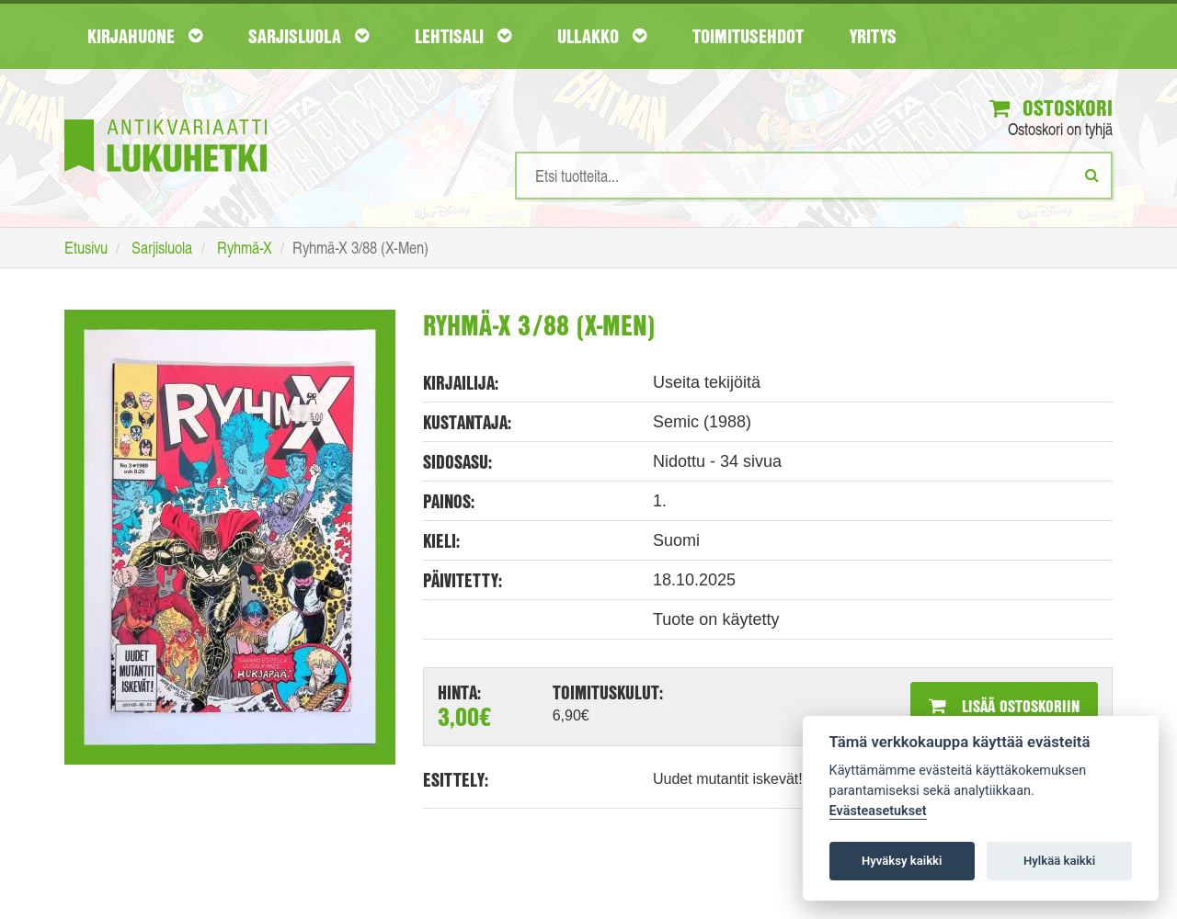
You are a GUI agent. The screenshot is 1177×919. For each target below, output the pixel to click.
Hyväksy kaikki (902, 861)
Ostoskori (1051, 107)
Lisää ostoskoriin (1004, 706)
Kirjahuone (144, 36)
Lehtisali (463, 36)
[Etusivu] (165, 118)
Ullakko (601, 36)
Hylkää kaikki (1059, 861)
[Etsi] (1092, 174)
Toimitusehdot (748, 36)
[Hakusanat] (814, 175)
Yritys (873, 36)
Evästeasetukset (878, 811)
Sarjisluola (308, 36)
